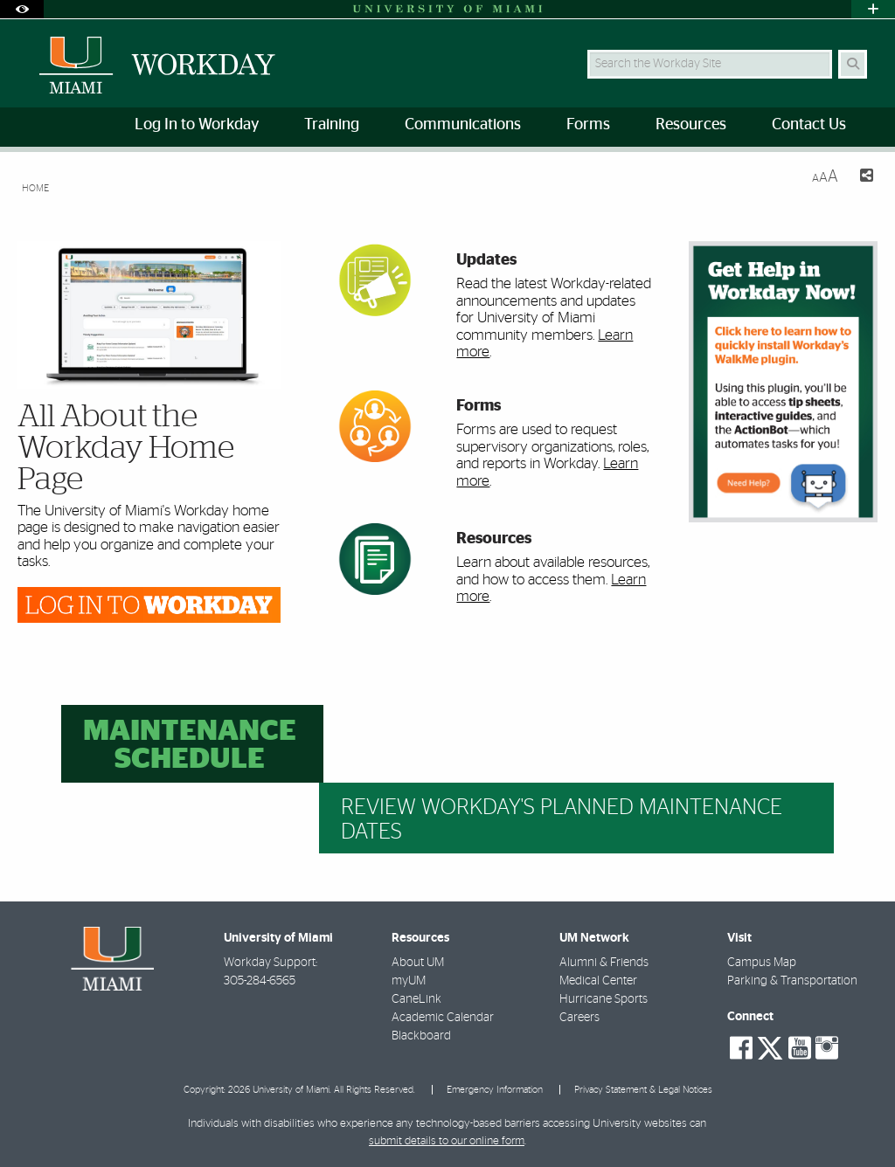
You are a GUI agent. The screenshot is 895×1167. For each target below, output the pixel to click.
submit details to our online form (446, 1141)
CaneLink (416, 999)
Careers (579, 1018)
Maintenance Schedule (189, 745)
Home (35, 188)
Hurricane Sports (603, 999)
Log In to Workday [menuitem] (197, 125)
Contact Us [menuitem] (809, 125)
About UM (418, 962)
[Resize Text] (825, 177)
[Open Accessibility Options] (22, 9)
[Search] (852, 64)
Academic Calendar (443, 1018)
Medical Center (598, 981)
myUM (409, 981)
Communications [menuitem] (463, 125)
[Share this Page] (862, 178)
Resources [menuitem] (691, 125)
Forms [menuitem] (588, 125)
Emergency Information (495, 1089)
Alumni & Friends (604, 962)
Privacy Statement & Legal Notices (643, 1089)
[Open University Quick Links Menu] (873, 9)
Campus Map (761, 962)
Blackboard (421, 1036)
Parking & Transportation (792, 981)
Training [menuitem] (331, 125)
